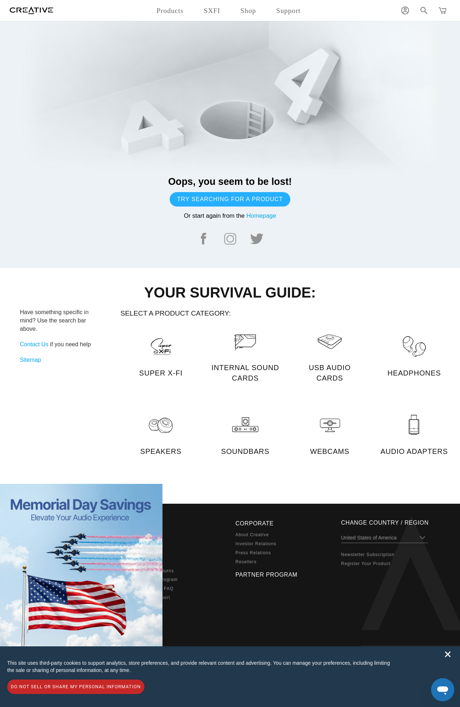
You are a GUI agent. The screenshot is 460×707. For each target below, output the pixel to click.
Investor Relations (255, 543)
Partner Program (266, 575)
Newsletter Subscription (368, 554)
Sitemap (30, 360)
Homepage (261, 215)
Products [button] (169, 10)
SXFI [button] (212, 10)
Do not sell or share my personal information (76, 686)
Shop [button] (248, 10)
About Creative (252, 534)
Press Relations (253, 552)
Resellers (246, 561)
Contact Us (34, 344)
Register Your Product (366, 563)
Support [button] (288, 10)
